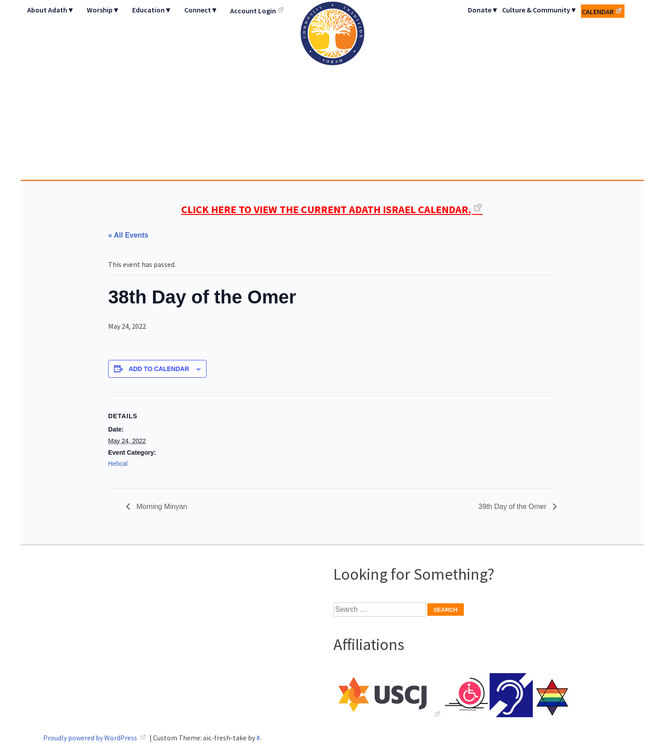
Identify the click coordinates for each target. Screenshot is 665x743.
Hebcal (118, 463)
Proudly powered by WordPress (90, 737)
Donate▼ (483, 9)
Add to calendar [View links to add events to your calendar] (159, 368)
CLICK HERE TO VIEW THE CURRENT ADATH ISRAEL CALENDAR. (326, 209)
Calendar (598, 11)
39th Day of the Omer (513, 506)
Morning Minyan (160, 506)
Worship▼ (103, 9)
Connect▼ (201, 9)
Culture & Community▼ (539, 9)
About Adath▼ (50, 9)
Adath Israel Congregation (332, 90)
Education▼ (152, 9)
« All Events (128, 235)
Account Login (253, 10)
